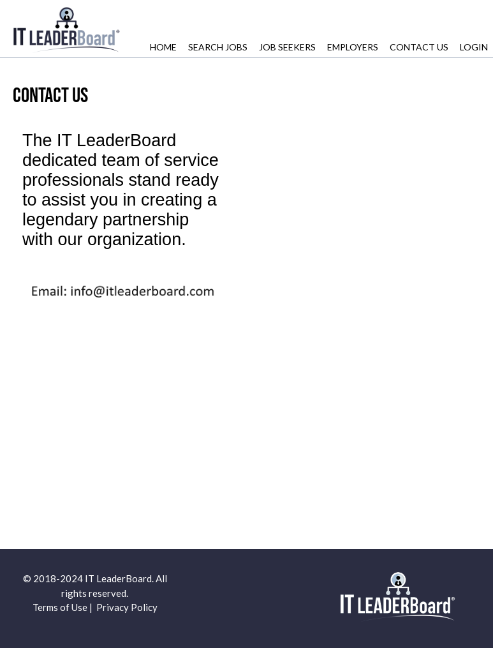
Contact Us (419, 46)
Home (163, 46)
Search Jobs (217, 46)
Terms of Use (60, 607)
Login (474, 46)
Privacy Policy (127, 607)
